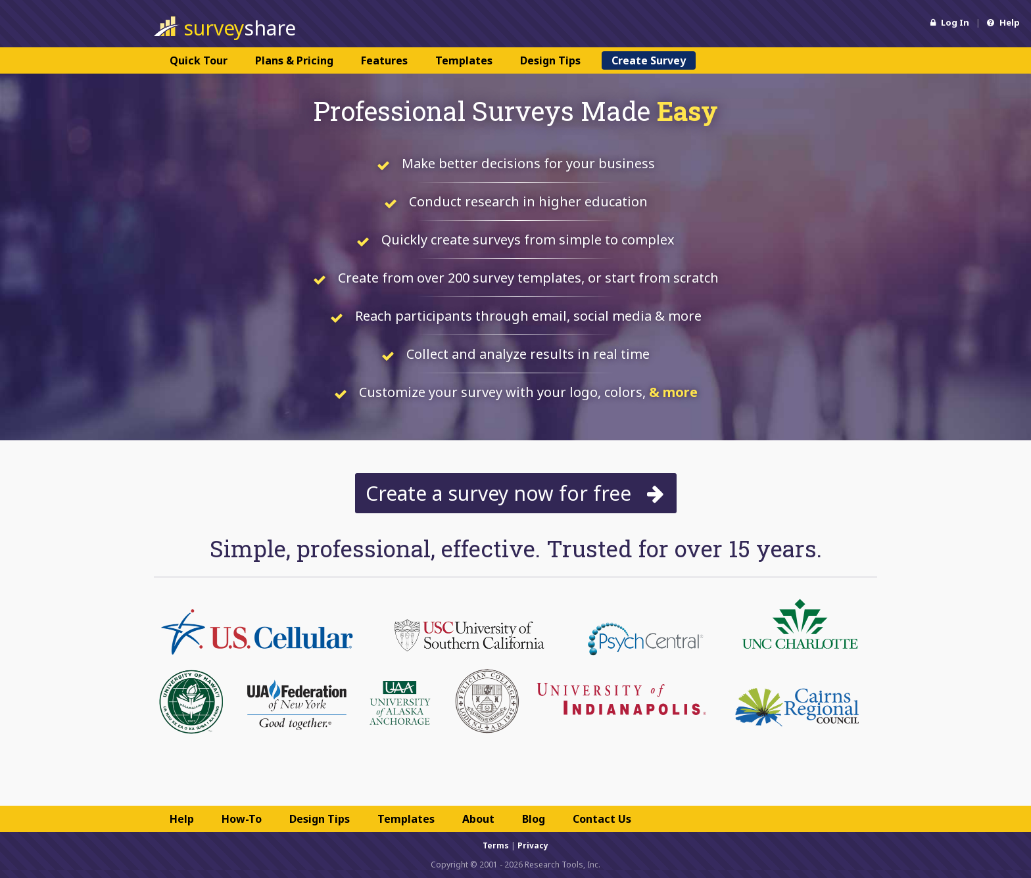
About (478, 819)
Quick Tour (199, 60)
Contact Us (602, 819)
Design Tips (550, 60)
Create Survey (648, 60)
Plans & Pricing (294, 60)
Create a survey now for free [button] (516, 493)
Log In (949, 22)
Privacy (532, 845)
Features (384, 60)
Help (1003, 22)
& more (673, 392)
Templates (463, 60)
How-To (242, 819)
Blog (533, 819)
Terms (496, 845)
